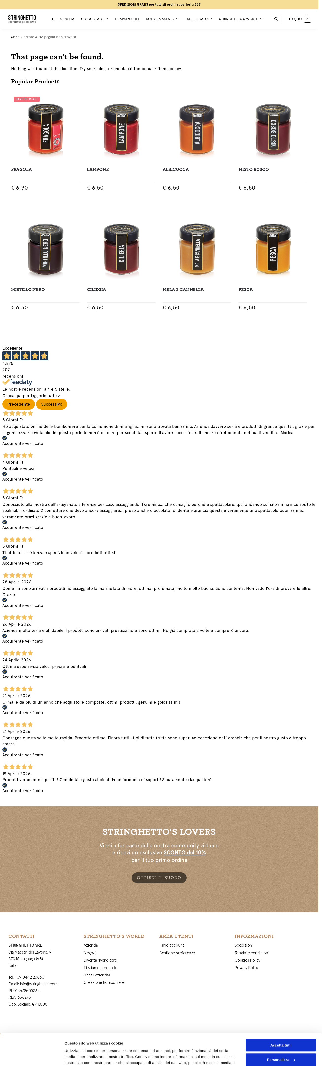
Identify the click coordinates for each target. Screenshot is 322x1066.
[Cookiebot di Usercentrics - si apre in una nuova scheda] (31, 1056)
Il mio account (171, 945)
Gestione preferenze (177, 952)
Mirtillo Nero (28, 289)
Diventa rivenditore (100, 960)
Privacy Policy (247, 967)
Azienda (91, 945)
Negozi (90, 952)
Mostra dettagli (77, 1056)
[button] (300, 19)
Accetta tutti (281, 1013)
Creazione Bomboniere (104, 982)
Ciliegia (96, 289)
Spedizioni (244, 945)
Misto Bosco (254, 169)
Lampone (98, 169)
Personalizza (281, 1028)
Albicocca (176, 169)
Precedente (18, 404)
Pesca (246, 289)
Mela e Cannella (183, 289)
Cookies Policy (247, 960)
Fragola (21, 169)
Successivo (51, 404)
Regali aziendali (97, 975)
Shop (15, 37)
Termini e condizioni (252, 952)
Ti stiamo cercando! (101, 967)
